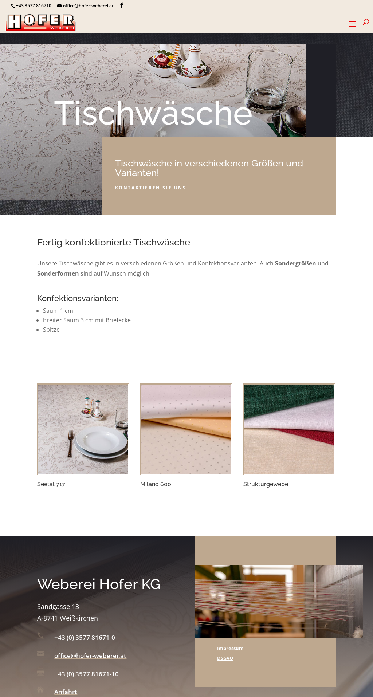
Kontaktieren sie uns (150, 188)
